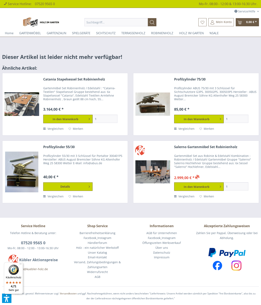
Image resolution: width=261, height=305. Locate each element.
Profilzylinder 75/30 (190, 79)
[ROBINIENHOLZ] (162, 33)
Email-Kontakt (97, 257)
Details (75, 185)
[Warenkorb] (247, 22)
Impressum (161, 257)
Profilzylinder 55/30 (59, 147)
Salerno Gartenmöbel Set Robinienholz (205, 147)
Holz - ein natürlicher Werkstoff (97, 248)
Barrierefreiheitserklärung (97, 233)
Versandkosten (68, 293)
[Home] (9, 33)
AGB (97, 277)
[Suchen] (152, 22)
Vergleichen (53, 129)
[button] (6, 298)
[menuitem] (120, 22)
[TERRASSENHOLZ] (133, 33)
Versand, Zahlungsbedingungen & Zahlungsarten (97, 264)
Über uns (161, 248)
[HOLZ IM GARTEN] (191, 33)
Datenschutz (161, 252)
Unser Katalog (97, 252)
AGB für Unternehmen (161, 233)
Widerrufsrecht (97, 272)
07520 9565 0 (45, 4)
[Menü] (20, 264)
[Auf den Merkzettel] (76, 128)
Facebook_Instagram (97, 238)
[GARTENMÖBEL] (30, 33)
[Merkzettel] (202, 22)
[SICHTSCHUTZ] (105, 33)
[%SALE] (214, 33)
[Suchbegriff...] (120, 22)
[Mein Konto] (221, 22)
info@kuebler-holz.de (33, 269)
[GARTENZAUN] (56, 33)
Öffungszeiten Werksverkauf (161, 243)
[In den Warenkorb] (68, 119)
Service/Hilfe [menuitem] (245, 11)
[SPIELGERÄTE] (81, 33)
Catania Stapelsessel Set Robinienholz (74, 79)
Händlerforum (97, 243)
